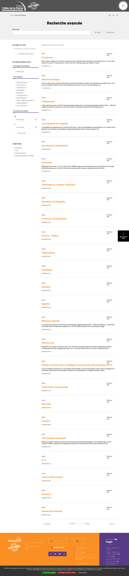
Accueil (12, 15)
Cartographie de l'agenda (55, 123)
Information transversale (55, 387)
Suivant (111, 524)
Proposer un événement (54, 218)
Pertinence (18, 148)
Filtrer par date (22, 133)
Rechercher (111, 32)
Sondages (47, 269)
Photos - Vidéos (50, 235)
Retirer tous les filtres (26, 54)
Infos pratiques (22, 103)
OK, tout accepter (49, 572)
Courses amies (22, 95)
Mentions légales (51, 321)
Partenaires (20, 90)
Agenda (46, 303)
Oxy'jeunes (47, 57)
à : (15, 124)
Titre (16, 150)
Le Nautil (110, 556)
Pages (43, 53)
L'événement (21, 87)
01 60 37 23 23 (57, 547)
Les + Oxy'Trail (21, 105)
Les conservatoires (113, 559)
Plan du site (48, 343)
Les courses (21, 85)
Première (72, 523)
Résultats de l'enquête (53, 201)
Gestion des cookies (82, 563)
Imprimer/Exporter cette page (109, 15)
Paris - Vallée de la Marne (25, 100)
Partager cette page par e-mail (113, 15)
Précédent (47, 524)
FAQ (80, 541)
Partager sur (117, 15)
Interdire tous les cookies (66, 572)
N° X (44, 460)
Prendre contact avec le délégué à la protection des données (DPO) (77, 365)
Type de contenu (20, 153)
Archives (46, 494)
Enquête (46, 286)
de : (15, 116)
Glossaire (47, 162)
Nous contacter (58, 541)
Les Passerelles (112, 561)
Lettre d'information (52, 477)
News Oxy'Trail (21, 82)
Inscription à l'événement (55, 145)
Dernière (87, 523)
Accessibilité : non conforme (84, 555)
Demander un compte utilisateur (58, 184)
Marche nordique (50, 79)
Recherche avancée (52, 511)
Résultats (20, 92)
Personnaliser (82, 572)
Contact (46, 421)
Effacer (98, 32)
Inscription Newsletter (82, 548)
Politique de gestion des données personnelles (86, 558)
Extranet (46, 404)
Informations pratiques (54, 438)
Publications (48, 252)
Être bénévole (21, 98)
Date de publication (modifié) (24, 155)
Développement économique (112, 565)
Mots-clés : (16, 29)
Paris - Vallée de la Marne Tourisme (113, 553)
